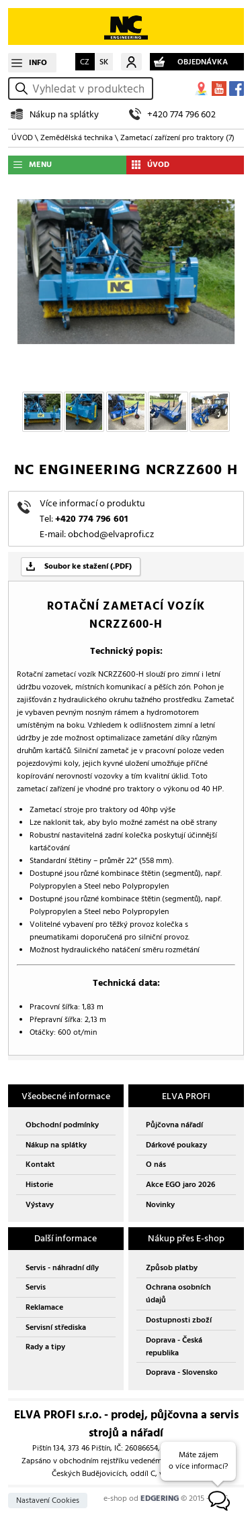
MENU (40, 164)
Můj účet (131, 61)
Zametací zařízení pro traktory (177, 137)
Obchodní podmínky (62, 1125)
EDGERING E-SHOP (126, 26)
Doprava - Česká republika (174, 1346)
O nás (156, 1164)
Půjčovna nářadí (174, 1125)
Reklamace (44, 1307)
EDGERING (159, 1498)
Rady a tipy (45, 1347)
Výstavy (40, 1204)
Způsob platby (172, 1267)
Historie (39, 1184)
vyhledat (23, 88)
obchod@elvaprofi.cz (111, 534)
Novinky (160, 1204)
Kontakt (40, 1164)
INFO (38, 62)
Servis (36, 1287)
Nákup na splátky (64, 114)
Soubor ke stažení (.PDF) (88, 566)
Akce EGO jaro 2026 (180, 1184)
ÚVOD (22, 137)
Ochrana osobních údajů (178, 1293)
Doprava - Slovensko (182, 1372)
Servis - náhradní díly (62, 1267)
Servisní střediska (56, 1327)
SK (103, 62)
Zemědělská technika (76, 137)
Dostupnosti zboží (179, 1320)
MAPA (201, 88)
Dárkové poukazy (176, 1145)
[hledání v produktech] (90, 88)
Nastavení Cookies (47, 1500)
